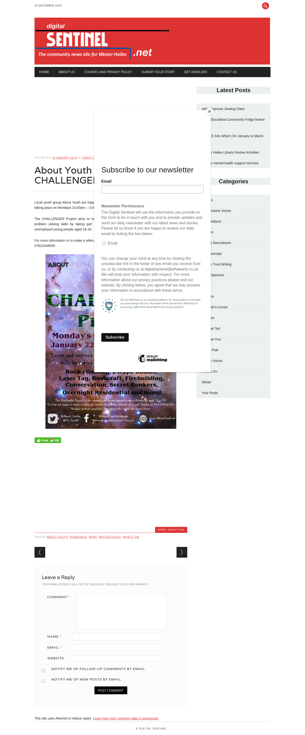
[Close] (209, 111)
